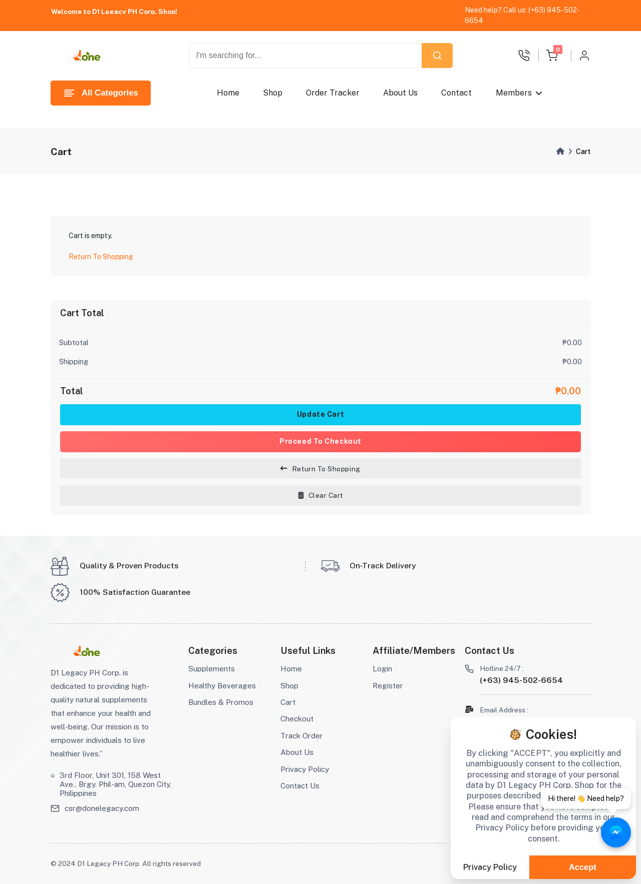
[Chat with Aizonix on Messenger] (616, 833)
